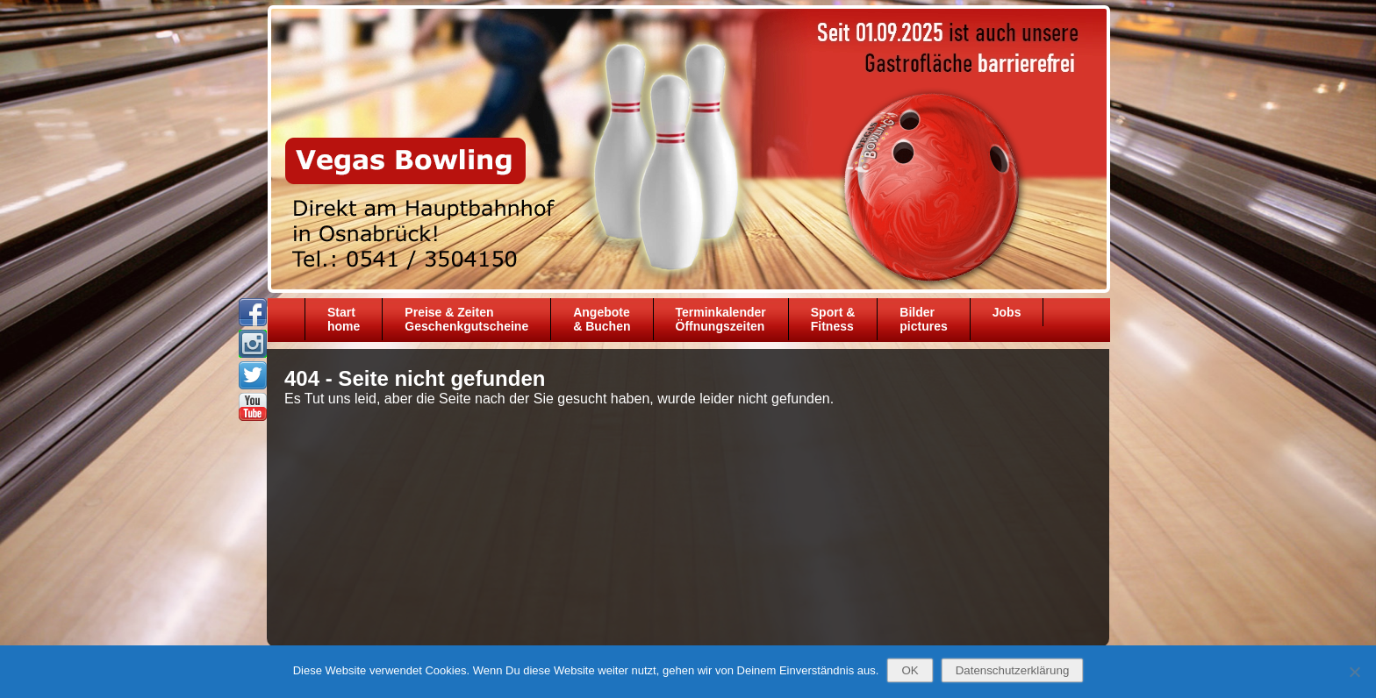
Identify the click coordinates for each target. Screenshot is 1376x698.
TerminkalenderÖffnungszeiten (721, 319)
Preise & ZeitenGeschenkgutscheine (466, 319)
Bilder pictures (923, 319)
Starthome (343, 319)
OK (909, 670)
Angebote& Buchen (601, 319)
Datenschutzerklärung (1013, 670)
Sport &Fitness (833, 319)
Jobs (1007, 312)
